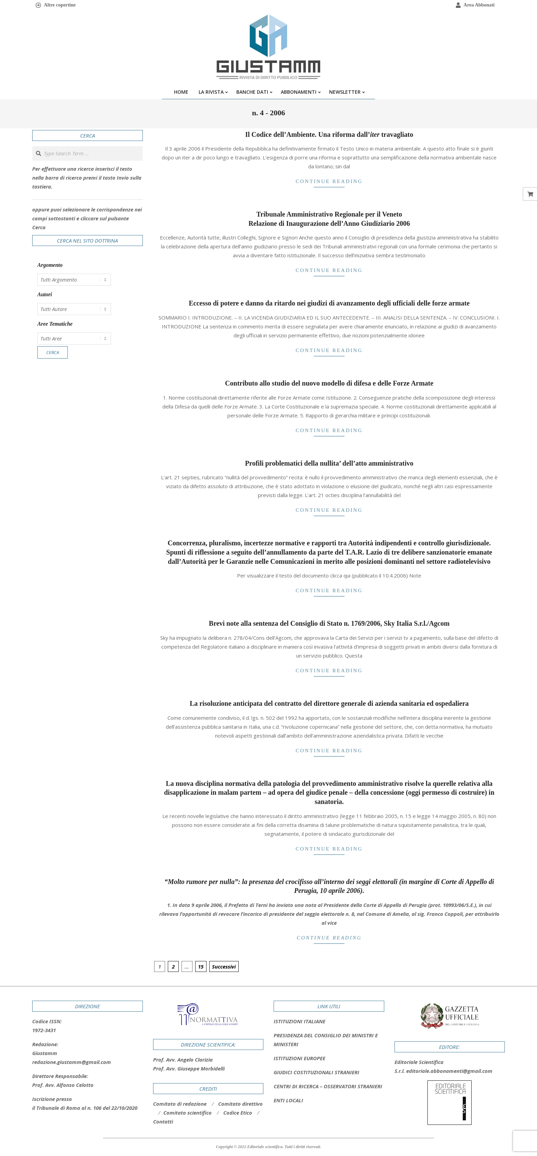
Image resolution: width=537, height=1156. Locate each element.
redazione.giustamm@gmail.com (71, 1061)
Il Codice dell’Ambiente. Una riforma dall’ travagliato (329, 134)
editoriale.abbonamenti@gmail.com (449, 1070)
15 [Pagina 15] (200, 966)
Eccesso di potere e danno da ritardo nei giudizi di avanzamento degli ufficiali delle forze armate (329, 303)
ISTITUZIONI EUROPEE (299, 1058)
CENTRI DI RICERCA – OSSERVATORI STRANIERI (328, 1086)
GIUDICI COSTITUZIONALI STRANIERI (316, 1072)
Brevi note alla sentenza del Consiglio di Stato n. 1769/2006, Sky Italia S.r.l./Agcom (329, 623)
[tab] (329, 1040)
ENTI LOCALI (288, 1100)
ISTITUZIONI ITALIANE (299, 1021)
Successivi (224, 966)
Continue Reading (329, 181)
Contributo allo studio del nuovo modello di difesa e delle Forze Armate (329, 383)
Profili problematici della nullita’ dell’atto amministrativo (329, 463)
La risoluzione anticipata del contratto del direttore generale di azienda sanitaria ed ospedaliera (329, 703)
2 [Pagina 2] (173, 966)
